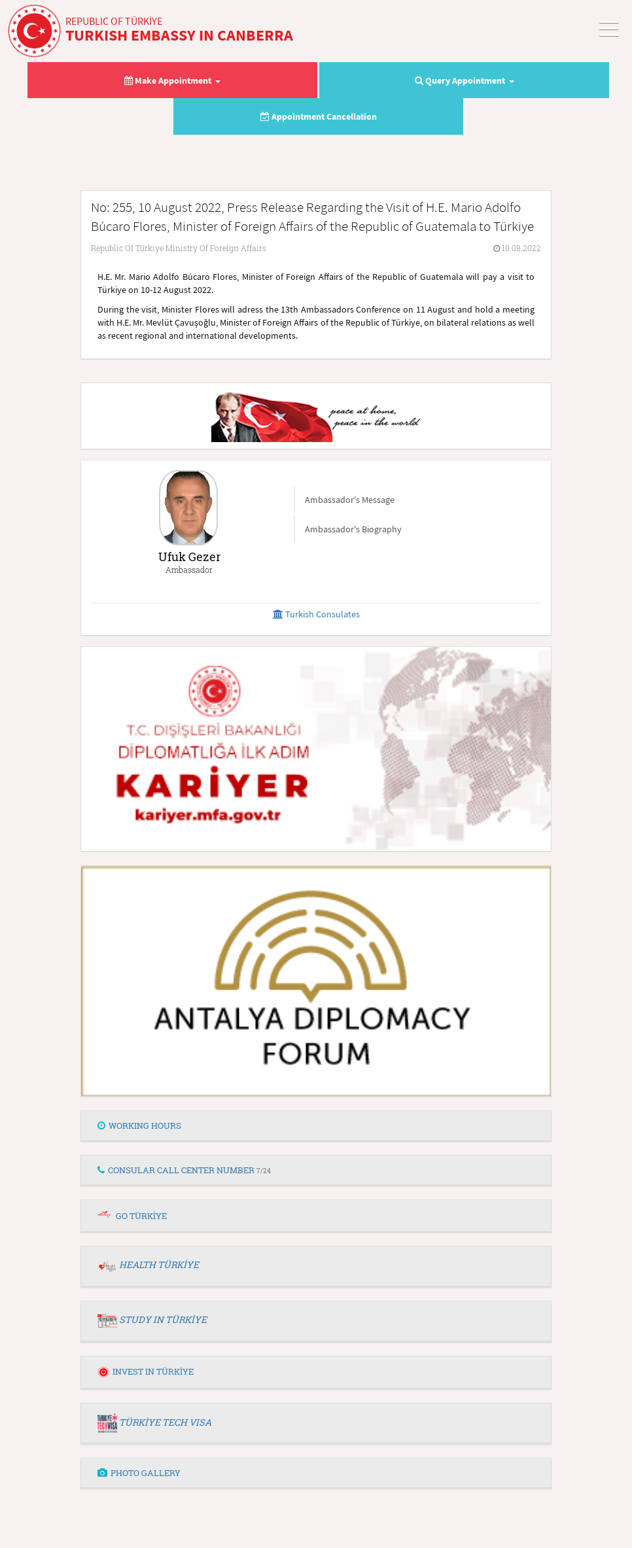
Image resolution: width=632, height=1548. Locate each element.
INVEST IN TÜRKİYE (145, 1371)
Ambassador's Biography (353, 529)
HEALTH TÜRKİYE (159, 1264)
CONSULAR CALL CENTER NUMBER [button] (184, 1170)
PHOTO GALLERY (139, 1473)
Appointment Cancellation (318, 116)
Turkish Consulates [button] (316, 614)
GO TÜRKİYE (141, 1216)
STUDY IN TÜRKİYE (163, 1319)
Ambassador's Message (350, 500)
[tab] (316, 1126)
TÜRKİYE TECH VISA (165, 1422)
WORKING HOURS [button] (139, 1125)
